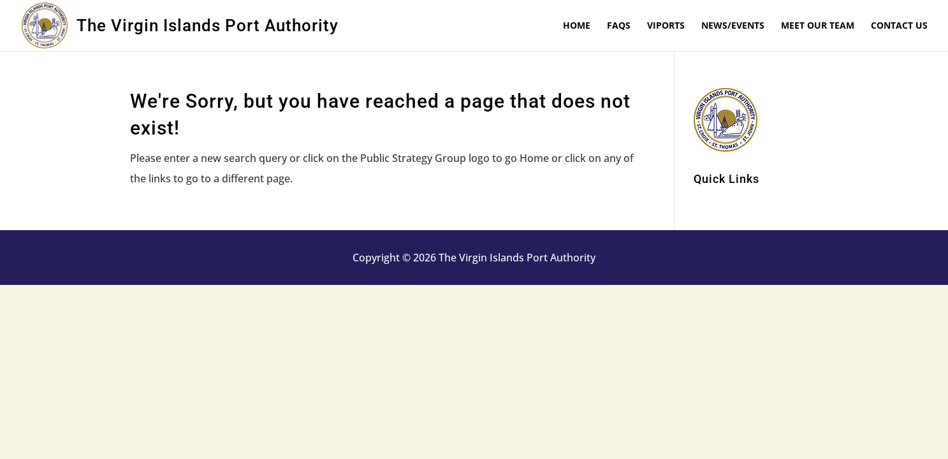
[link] (49, 24)
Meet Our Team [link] (817, 26)
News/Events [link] (732, 26)
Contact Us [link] (899, 26)
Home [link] (576, 26)
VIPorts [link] (666, 26)
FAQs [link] (619, 26)
